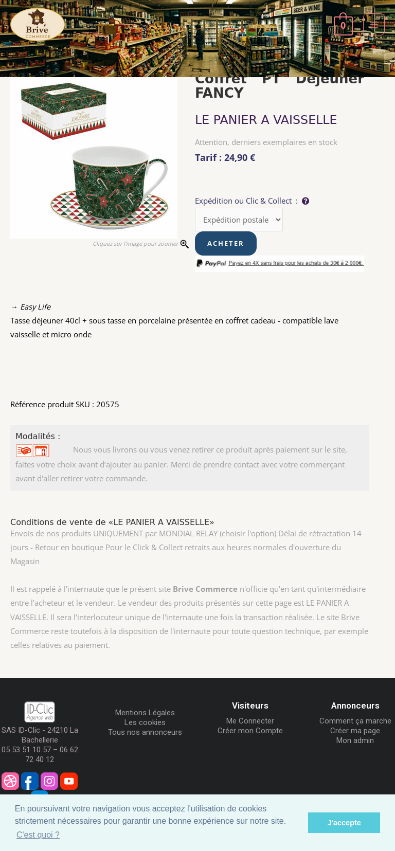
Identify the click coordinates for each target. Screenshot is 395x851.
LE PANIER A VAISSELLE (266, 120)
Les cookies (145, 722)
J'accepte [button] (344, 823)
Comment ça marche (355, 721)
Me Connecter (250, 721)
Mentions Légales (145, 712)
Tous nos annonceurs (145, 732)
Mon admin (355, 740)
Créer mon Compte (250, 730)
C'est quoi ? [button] (38, 834)
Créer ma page (355, 730)
